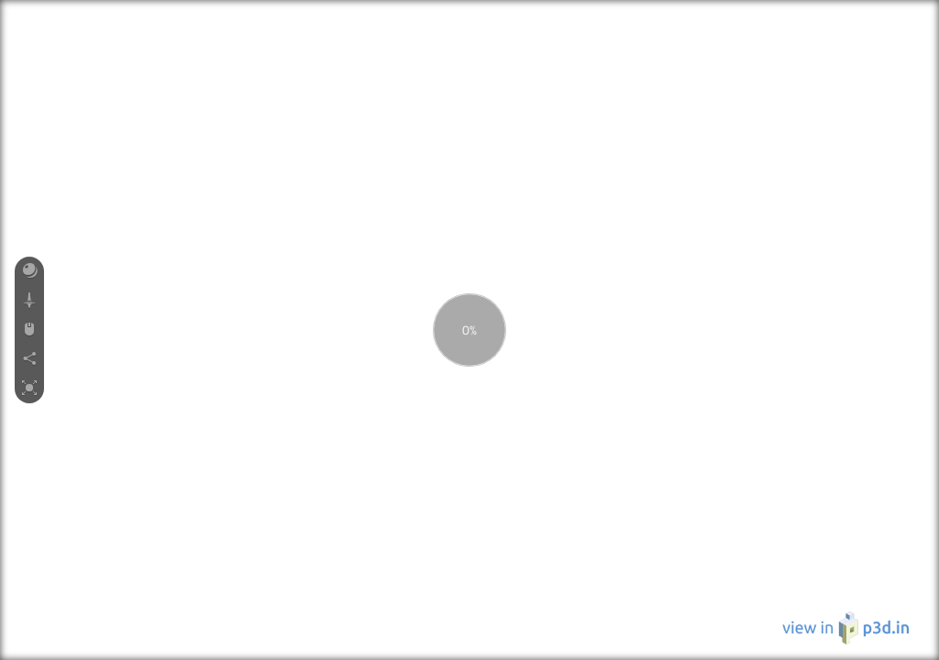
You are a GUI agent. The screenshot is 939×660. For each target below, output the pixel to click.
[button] (29, 271)
